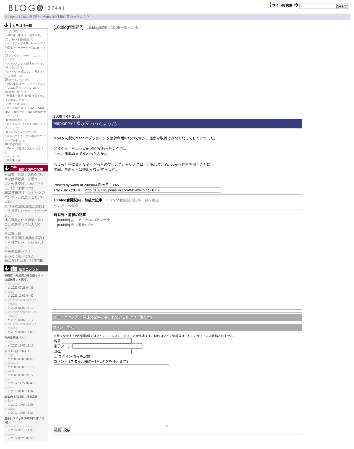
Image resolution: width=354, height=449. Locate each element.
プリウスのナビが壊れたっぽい (26, 63)
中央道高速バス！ (17, 251)
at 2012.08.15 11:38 (20, 430)
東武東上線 (13, 160)
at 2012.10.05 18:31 (20, 412)
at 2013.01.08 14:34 (20, 391)
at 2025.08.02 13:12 (20, 320)
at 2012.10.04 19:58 (20, 404)
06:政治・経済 (13, 91)
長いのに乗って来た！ (21, 256)
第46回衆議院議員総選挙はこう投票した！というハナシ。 (24, 242)
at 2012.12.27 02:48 (20, 383)
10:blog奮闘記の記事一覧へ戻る (113, 27)
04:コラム (11, 67)
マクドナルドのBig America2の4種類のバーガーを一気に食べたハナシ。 (25, 47)
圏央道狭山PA (82, 225)
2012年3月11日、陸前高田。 (25, 35)
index (11, 16)
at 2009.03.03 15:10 (20, 367)
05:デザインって (15, 79)
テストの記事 (68, 205)
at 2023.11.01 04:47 (20, 295)
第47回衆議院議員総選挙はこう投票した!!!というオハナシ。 (25, 210)
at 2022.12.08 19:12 (20, 345)
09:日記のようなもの (18, 132)
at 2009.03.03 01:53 (20, 359)
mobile (9, 156)
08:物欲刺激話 (13, 120)
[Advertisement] (177, 72)
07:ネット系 (12, 104)
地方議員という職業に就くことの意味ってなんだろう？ (24, 224)
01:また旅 (11, 31)
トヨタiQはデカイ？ (17, 351)
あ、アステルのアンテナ (90, 220)
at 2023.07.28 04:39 (20, 287)
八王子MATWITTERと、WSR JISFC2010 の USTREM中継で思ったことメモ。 (26, 111)
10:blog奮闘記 (29, 16)
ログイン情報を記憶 (74, 356)
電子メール (63, 346)
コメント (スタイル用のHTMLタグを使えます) (91, 361)
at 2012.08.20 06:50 (20, 438)
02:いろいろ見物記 (16, 39)
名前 (57, 341)
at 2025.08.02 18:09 (20, 331)
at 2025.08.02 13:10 (20, 307)
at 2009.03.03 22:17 (20, 375)
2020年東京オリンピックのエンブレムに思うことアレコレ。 (24, 197)
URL (57, 351)
